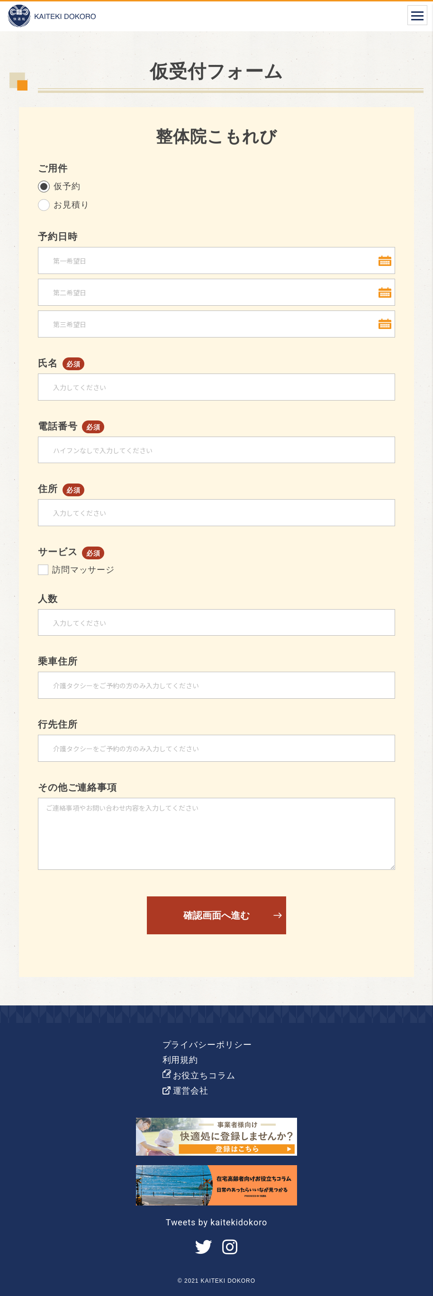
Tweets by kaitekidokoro (216, 1222)
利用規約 (180, 1060)
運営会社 (191, 1090)
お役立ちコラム (204, 1075)
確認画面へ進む (216, 915)
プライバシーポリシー (207, 1045)
